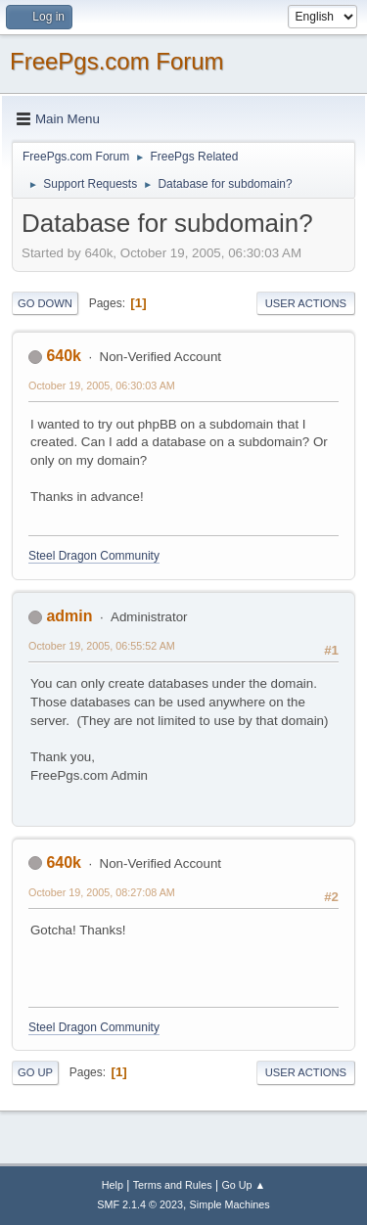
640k (63, 355)
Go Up (35, 1072)
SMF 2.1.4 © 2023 (140, 1204)
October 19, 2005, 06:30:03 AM (101, 385)
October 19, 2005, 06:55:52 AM (101, 646)
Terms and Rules (172, 1185)
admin (69, 616)
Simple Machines (230, 1204)
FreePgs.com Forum (117, 61)
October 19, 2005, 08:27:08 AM (101, 892)
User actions (305, 303)
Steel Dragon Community (94, 556)
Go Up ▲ (243, 1185)
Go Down (45, 303)
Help (112, 1185)
